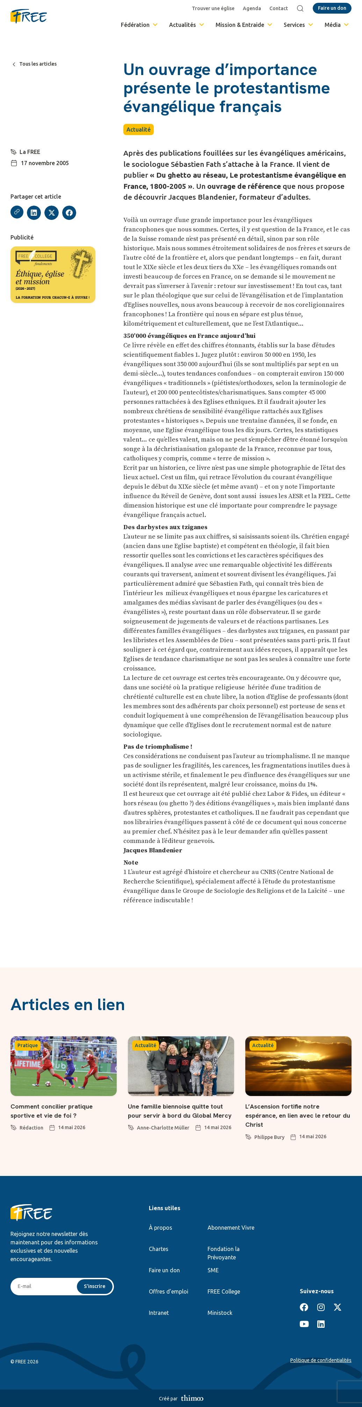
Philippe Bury (269, 1137)
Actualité (138, 129)
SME (213, 1270)
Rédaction (31, 1128)
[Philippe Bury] (248, 1136)
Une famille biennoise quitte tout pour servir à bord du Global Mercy (176, 1115)
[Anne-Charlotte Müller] (131, 1136)
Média (337, 24)
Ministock (220, 1313)
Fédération (140, 24)
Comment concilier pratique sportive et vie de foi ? (59, 1110)
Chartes (158, 1249)
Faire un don (164, 1270)
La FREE (30, 152)
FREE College (224, 1291)
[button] (35, 213)
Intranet (159, 1313)
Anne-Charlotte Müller (163, 1137)
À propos (160, 1227)
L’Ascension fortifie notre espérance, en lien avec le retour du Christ (290, 1115)
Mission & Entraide (244, 24)
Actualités (187, 24)
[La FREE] (13, 151)
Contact (280, 8)
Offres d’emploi (168, 1291)
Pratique (27, 1045)
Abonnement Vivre (231, 1227)
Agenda (254, 8)
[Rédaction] (13, 1126)
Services (299, 24)
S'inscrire (94, 1287)
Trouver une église (215, 8)
